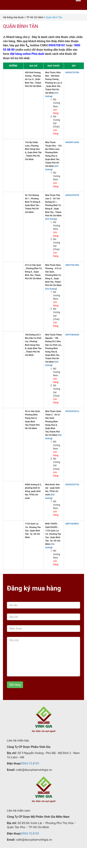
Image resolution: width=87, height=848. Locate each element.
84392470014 (72, 411)
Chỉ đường (51, 219)
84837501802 (72, 265)
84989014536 (72, 142)
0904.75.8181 (30, 763)
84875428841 (72, 523)
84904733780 (72, 72)
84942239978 (72, 195)
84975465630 (72, 334)
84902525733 (72, 484)
